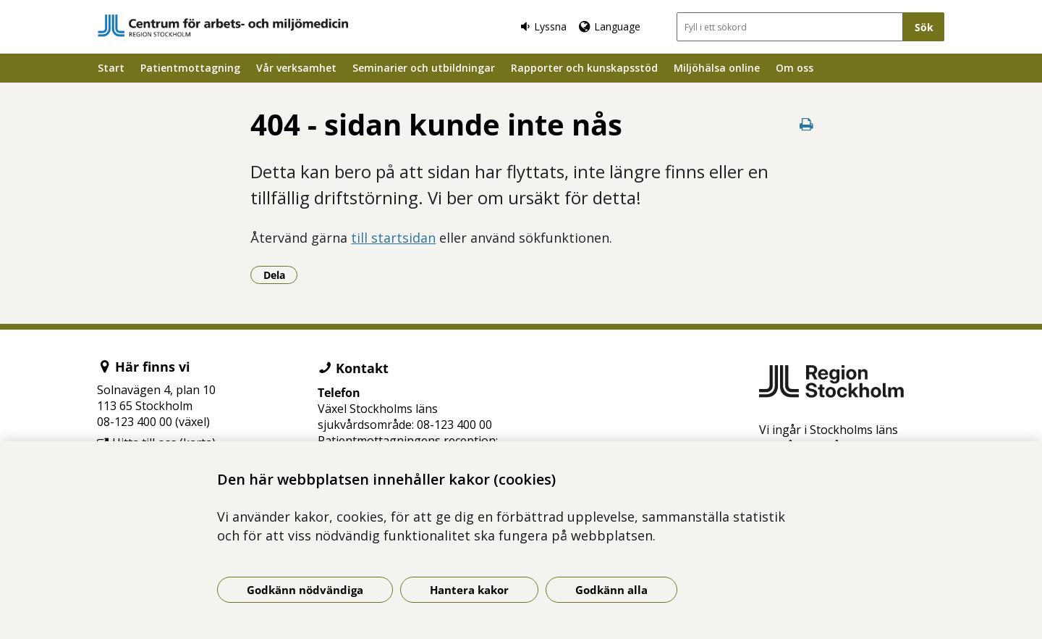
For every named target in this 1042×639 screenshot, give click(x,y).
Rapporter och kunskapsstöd (584, 68)
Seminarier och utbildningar (423, 68)
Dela (280, 274)
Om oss (794, 68)
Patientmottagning (190, 68)
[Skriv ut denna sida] (807, 124)
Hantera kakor (469, 589)
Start (111, 68)
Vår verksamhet (296, 68)
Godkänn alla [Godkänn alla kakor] (611, 589)
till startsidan (393, 237)
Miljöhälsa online (717, 68)
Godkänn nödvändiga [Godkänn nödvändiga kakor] (305, 589)
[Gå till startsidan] (223, 25)
